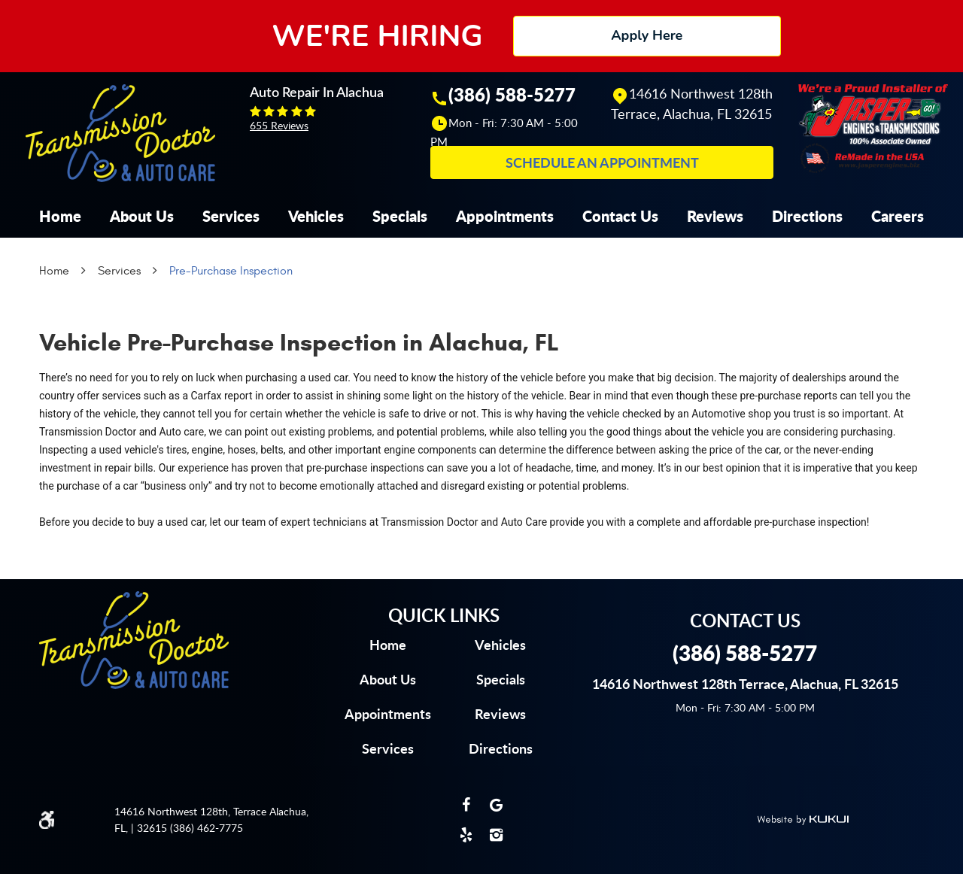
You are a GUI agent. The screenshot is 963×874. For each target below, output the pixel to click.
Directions (807, 215)
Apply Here (646, 35)
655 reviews (279, 125)
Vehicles (316, 215)
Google (497, 805)
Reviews (715, 215)
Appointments (505, 215)
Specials (399, 215)
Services (231, 215)
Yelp (466, 835)
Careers (897, 215)
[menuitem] (60, 216)
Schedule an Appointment (602, 162)
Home (60, 215)
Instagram (497, 835)
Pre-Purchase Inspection (231, 271)
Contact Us (620, 215)
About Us (142, 215)
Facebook (466, 805)
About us (388, 679)
